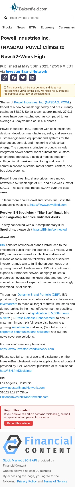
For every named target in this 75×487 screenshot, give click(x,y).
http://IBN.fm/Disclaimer (16, 370)
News (21, 27)
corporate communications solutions (24, 332)
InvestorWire (8, 304)
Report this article (18, 423)
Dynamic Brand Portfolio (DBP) (39, 294)
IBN (2, 245)
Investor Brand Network (26, 71)
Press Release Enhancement (35, 318)
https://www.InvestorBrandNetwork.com (27, 349)
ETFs (33, 27)
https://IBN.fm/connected (50, 229)
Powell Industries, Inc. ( (30, 102)
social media (20, 327)
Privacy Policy (27, 481)
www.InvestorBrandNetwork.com (22, 387)
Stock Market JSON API (20, 460)
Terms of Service (55, 481)
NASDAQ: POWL (58, 102)
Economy (47, 27)
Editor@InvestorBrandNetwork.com (24, 397)
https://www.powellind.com (48, 204)
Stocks (7, 27)
